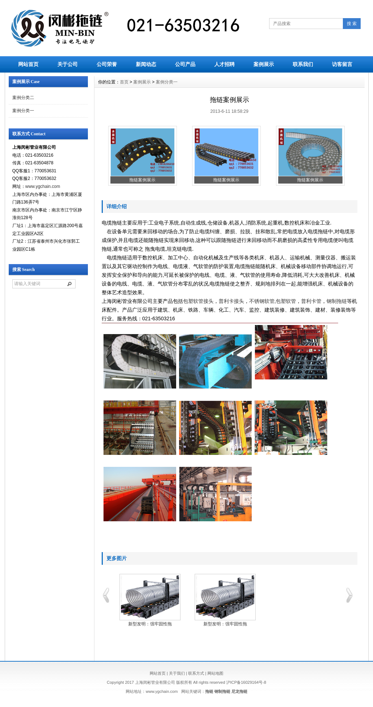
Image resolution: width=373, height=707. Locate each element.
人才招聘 (224, 64)
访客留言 (342, 64)
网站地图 (215, 673)
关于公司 (67, 64)
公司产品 (185, 64)
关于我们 (177, 673)
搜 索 (352, 23)
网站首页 (28, 64)
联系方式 (196, 673)
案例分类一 (23, 110)
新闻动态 (146, 64)
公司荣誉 (107, 64)
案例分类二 (23, 97)
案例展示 (264, 64)
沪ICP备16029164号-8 (246, 682)
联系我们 (303, 64)
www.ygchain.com (42, 186)
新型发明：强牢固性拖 (150, 623)
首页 (124, 82)
